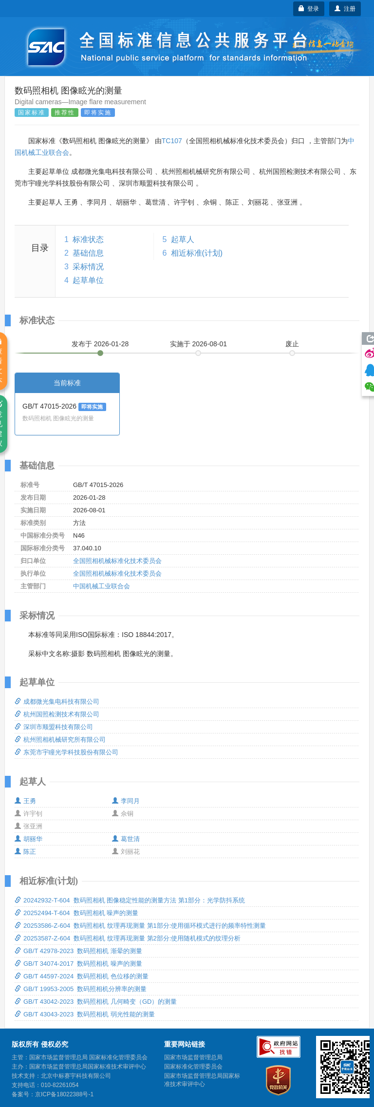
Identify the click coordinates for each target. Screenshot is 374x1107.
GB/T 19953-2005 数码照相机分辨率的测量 (81, 989)
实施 (198, 344)
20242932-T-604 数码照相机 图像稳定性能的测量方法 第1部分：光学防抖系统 (130, 900)
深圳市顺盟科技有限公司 (54, 727)
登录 (309, 8)
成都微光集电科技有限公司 (57, 701)
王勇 (25, 801)
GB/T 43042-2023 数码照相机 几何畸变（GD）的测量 (96, 1001)
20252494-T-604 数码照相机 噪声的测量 (76, 913)
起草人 (182, 239)
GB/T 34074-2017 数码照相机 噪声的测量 (78, 963)
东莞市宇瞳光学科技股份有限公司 (66, 752)
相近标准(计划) (197, 253)
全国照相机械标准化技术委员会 (117, 560)
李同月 (126, 801)
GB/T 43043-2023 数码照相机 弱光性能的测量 (85, 1014)
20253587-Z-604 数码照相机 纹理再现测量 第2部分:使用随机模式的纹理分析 (128, 938)
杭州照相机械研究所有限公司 (60, 739)
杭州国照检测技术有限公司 (57, 714)
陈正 (25, 851)
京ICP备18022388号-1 (64, 1094)
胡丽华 (28, 839)
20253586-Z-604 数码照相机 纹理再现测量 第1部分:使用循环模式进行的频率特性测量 (140, 925)
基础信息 (88, 253)
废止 (292, 344)
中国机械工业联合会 (101, 586)
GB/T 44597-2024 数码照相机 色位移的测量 (82, 976)
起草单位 (88, 280)
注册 (345, 8)
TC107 (172, 141)
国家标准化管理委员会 (193, 1066)
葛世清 (126, 839)
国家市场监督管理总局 (193, 1057)
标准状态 (88, 239)
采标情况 (88, 267)
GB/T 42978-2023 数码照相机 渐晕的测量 (78, 951)
